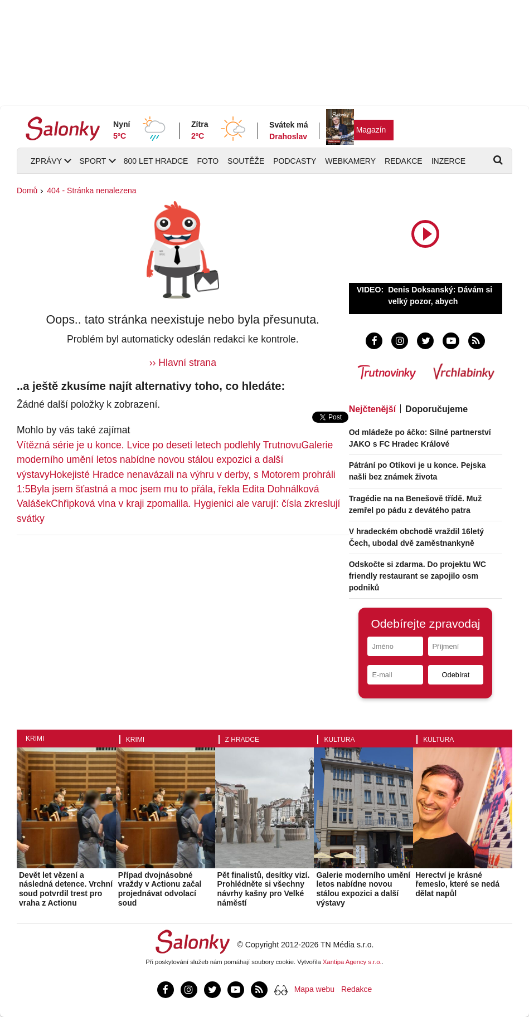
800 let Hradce (156, 161)
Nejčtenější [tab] (372, 409)
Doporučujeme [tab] (436, 409)
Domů (27, 190)
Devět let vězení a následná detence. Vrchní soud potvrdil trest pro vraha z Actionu (66, 889)
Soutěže (245, 161)
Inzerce (448, 161)
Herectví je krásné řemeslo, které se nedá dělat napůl (457, 884)
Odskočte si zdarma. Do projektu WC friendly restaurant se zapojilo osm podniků (417, 576)
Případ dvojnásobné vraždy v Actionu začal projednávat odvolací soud (160, 889)
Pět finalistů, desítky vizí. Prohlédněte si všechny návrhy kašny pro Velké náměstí (263, 889)
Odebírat (456, 675)
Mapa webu (314, 989)
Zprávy (46, 161)
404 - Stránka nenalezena (91, 190)
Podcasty (294, 161)
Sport (92, 161)
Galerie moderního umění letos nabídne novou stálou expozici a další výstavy (175, 459)
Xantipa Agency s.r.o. (352, 962)
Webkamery (350, 161)
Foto (208, 161)
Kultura (339, 740)
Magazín (371, 129)
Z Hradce (242, 740)
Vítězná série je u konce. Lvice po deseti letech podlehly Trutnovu (159, 445)
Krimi (35, 738)
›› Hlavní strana (182, 362)
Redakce (404, 161)
